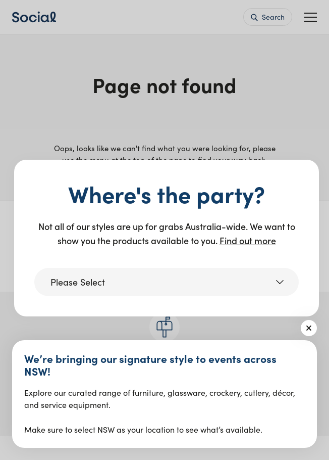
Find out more (248, 240)
